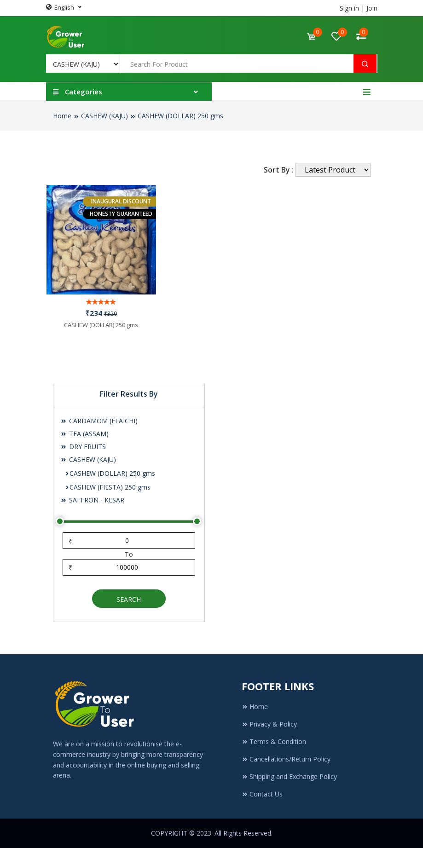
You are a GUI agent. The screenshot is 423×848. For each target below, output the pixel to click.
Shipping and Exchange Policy (289, 776)
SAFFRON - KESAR (92, 500)
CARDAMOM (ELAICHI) (99, 420)
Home (62, 115)
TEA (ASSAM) (84, 433)
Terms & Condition (274, 741)
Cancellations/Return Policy (286, 759)
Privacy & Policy (269, 724)
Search (128, 599)
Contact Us (262, 794)
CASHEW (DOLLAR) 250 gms (180, 115)
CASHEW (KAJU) (104, 115)
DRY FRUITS (83, 446)
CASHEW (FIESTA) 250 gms (108, 487)
